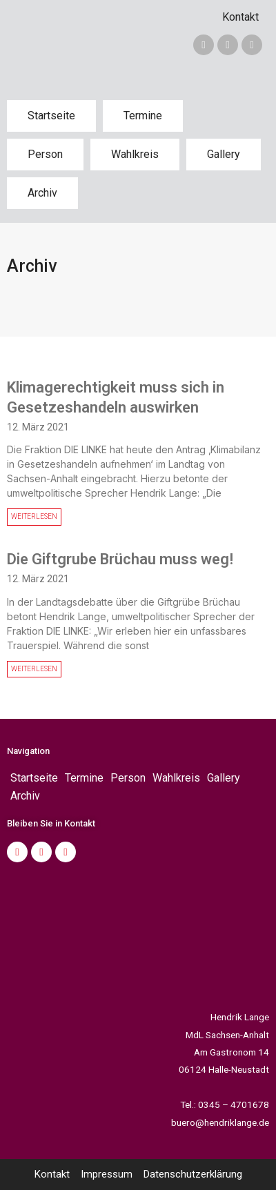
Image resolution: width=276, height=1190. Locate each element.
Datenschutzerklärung (193, 1174)
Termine (143, 115)
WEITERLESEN (34, 516)
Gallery (223, 154)
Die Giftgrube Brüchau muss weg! (120, 559)
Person (45, 154)
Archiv (42, 192)
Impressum (106, 1174)
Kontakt (240, 16)
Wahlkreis (135, 154)
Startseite (51, 115)
